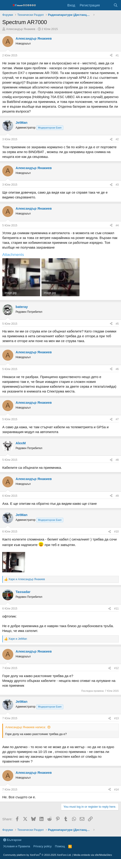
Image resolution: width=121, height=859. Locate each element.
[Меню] (6, 5)
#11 (116, 608)
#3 (117, 184)
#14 (116, 789)
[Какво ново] (106, 5)
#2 (117, 139)
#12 (116, 668)
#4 (117, 225)
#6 (117, 369)
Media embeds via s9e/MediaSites (93, 855)
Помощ (60, 846)
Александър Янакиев (20, 29)
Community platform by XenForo (37, 855)
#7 (117, 419)
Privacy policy (42, 846)
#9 (117, 495)
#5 (117, 323)
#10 (116, 531)
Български (12, 840)
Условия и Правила (16, 846)
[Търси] (115, 5)
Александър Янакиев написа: (25, 727)
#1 (117, 55)
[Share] (111, 55)
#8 (117, 459)
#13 (116, 718)
